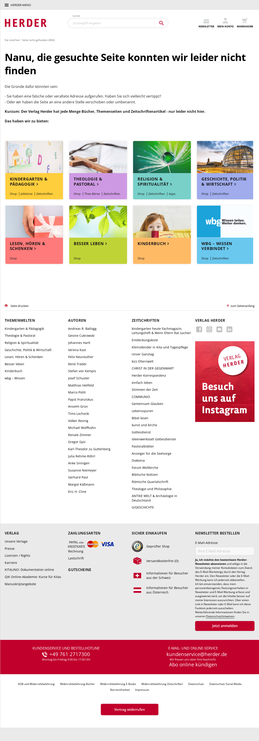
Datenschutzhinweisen (220, 616)
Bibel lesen (140, 418)
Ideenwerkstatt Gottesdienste (154, 439)
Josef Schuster (78, 378)
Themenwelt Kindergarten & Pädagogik (34, 157)
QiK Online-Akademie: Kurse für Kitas (33, 577)
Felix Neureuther (80, 357)
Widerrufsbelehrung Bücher (77, 684)
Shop (13, 194)
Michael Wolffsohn (82, 428)
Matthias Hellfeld (81, 385)
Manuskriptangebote (20, 584)
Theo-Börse (92, 194)
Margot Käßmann (81, 484)
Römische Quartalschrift (150, 482)
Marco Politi (77, 392)
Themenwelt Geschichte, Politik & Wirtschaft (226, 157)
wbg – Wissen (15, 378)
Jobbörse (26, 194)
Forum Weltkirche (145, 467)
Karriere (11, 563)
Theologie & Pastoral (88, 181)
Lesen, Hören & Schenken (27, 246)
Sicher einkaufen (149, 533)
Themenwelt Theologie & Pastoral (98, 157)
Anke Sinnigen (79, 463)
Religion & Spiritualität (153, 181)
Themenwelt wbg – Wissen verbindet (226, 222)
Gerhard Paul (78, 477)
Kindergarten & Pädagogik (29, 181)
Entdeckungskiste (145, 340)
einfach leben (142, 382)
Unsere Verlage (16, 541)
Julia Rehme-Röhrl (81, 456)
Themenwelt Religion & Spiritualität (162, 157)
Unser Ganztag (143, 354)
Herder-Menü (21, 5)
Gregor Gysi (77, 442)
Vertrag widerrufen (129, 709)
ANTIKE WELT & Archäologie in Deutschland (154, 498)
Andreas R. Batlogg (82, 328)
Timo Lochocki (78, 413)
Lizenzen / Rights (17, 555)
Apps (172, 194)
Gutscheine (79, 570)
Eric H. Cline (77, 491)
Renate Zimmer (79, 435)
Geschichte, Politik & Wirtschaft (224, 181)
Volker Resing (78, 421)
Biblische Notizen (145, 474)
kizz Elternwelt (142, 361)
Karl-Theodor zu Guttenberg (89, 449)
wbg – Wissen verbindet (216, 246)
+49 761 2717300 (70, 654)
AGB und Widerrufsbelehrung (36, 684)
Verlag (12, 533)
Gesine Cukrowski (81, 335)
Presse (10, 548)
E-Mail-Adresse (206, 543)
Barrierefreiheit (120, 690)
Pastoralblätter (143, 446)
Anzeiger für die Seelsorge (151, 453)
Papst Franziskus (80, 399)
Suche (76, 15)
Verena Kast (77, 350)
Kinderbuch (152, 243)
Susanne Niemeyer (82, 470)
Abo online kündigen (193, 664)
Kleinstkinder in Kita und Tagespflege (160, 347)
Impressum (142, 690)
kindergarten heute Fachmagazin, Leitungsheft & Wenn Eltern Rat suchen (161, 330)
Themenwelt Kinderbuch (162, 222)
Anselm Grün (78, 406)
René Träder (77, 364)
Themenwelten (20, 320)
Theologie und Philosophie (152, 489)
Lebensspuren (142, 411)
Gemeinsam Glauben (147, 404)
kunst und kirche (144, 425)
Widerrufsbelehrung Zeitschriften (162, 684)
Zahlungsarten (84, 533)
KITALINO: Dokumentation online (29, 569)
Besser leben (89, 243)
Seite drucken (20, 306)
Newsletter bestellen (217, 533)
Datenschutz (196, 684)
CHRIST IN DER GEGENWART (153, 368)
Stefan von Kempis (82, 371)
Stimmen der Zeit (145, 389)
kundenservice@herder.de (196, 654)
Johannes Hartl (79, 343)
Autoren (77, 320)
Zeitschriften (44, 194)
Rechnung (75, 551)
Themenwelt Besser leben (98, 222)
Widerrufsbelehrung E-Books (118, 684)
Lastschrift (76, 558)
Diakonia (138, 460)
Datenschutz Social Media (225, 684)
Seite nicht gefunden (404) (38, 40)
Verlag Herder (210, 320)
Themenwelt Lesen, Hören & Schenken (34, 222)
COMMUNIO (141, 397)
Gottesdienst (141, 432)
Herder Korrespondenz (149, 375)
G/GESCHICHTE (143, 507)
